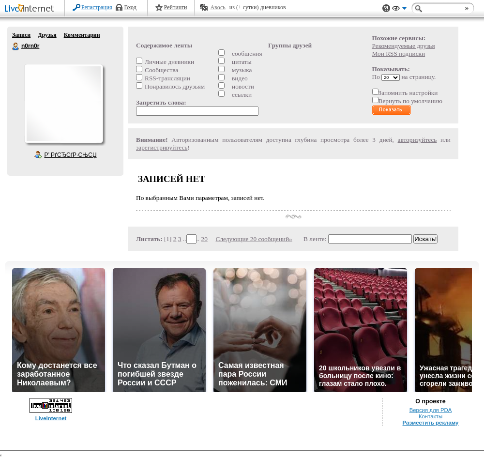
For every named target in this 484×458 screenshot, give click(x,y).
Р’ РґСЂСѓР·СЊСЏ (71, 155)
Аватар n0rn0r (63, 103)
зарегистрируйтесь (161, 147)
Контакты (430, 416)
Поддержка (386, 8)
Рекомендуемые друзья (403, 45)
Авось (217, 7)
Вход (130, 7)
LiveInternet (31, 9)
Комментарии (82, 34)
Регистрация (96, 7)
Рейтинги (175, 7)
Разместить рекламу (431, 423)
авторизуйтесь (417, 139)
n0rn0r (16, 46)
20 (204, 239)
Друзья (47, 34)
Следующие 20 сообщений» (254, 239)
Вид (399, 10)
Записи (21, 34)
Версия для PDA (430, 410)
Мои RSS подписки (398, 53)
